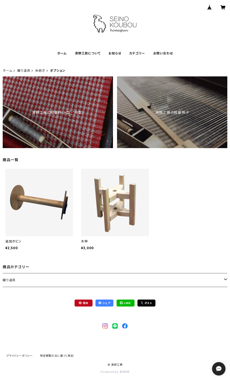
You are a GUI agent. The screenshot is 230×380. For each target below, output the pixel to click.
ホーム (62, 53)
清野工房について (87, 53)
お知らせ (114, 53)
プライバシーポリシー (19, 355)
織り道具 (23, 70)
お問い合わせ (163, 53)
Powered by (115, 372)
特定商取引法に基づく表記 (57, 355)
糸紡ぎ (40, 70)
